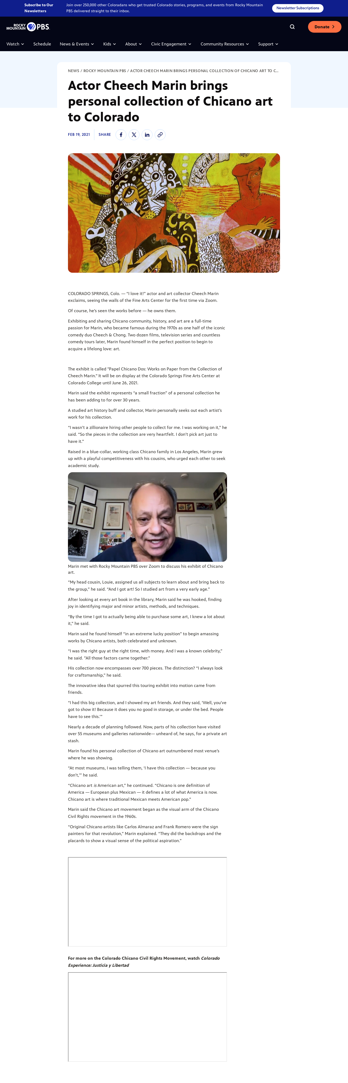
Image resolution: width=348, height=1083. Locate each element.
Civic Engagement (171, 44)
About (133, 44)
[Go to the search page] (292, 26)
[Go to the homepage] (28, 27)
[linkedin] (147, 134)
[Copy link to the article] (160, 134)
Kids (110, 44)
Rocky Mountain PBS (104, 71)
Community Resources (225, 44)
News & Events (77, 44)
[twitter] (134, 134)
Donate (325, 26)
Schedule (42, 44)
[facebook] (121, 134)
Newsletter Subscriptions (297, 8)
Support (268, 44)
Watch (16, 44)
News (73, 71)
